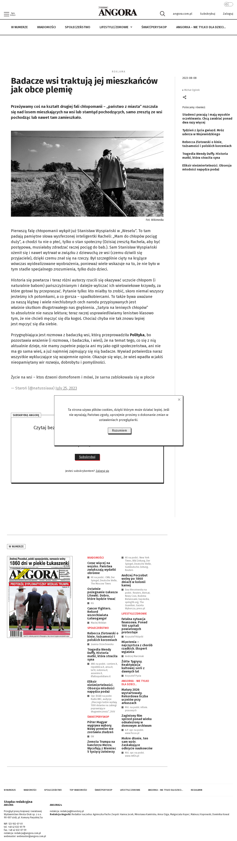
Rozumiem (119, 430)
